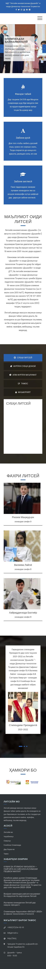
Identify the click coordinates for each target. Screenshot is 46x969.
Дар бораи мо (9, 849)
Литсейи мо (8, 832)
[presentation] (2, 48)
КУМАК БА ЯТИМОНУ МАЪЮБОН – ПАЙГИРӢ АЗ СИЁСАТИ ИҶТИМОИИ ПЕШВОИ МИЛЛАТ (21, 869)
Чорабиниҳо (8, 836)
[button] (20, 746)
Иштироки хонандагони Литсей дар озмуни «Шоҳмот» (20, 903)
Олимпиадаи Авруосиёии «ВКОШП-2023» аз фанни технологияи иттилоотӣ (23, 912)
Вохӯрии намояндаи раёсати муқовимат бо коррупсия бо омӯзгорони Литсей (22, 895)
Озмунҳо (7, 841)
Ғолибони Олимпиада (12, 845)
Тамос (6, 854)
